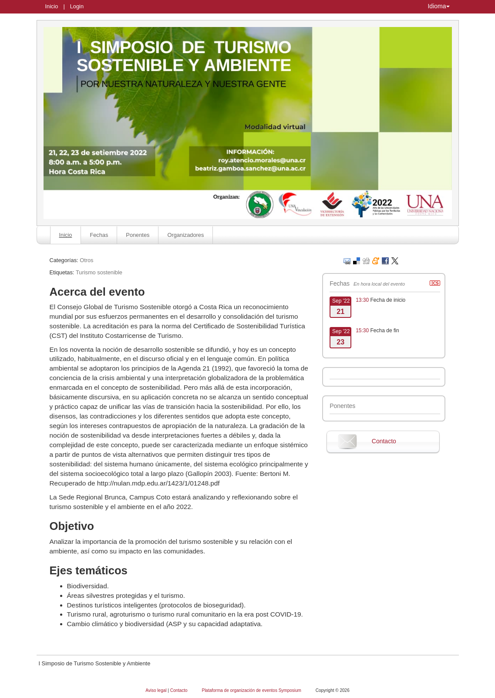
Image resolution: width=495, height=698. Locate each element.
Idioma (438, 6)
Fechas (99, 235)
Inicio (51, 6)
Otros (86, 260)
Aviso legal (156, 690)
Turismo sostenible (99, 272)
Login (77, 6)
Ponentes (137, 235)
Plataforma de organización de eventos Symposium (252, 690)
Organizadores (185, 235)
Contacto (384, 441)
